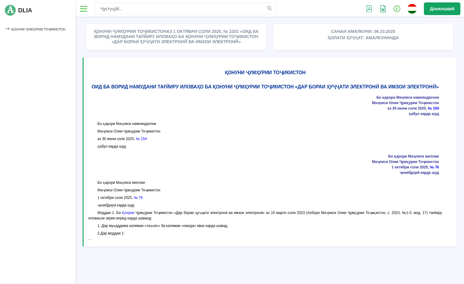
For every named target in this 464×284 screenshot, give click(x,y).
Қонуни (128, 213)
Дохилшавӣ (442, 8)
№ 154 (433, 108)
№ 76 (434, 167)
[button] (397, 8)
